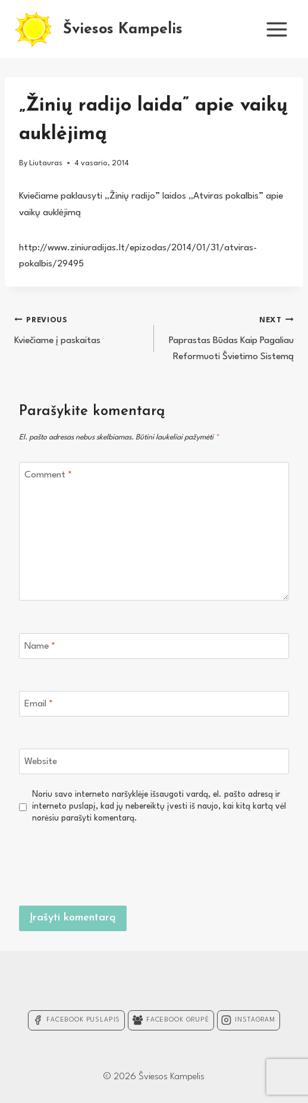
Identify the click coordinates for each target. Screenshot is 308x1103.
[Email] (154, 704)
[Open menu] (276, 29)
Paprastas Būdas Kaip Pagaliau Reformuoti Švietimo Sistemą (229, 337)
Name (39, 646)
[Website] (154, 761)
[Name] (154, 646)
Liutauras (45, 163)
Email (38, 704)
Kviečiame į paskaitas (79, 329)
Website (40, 761)
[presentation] (198, 863)
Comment (48, 475)
